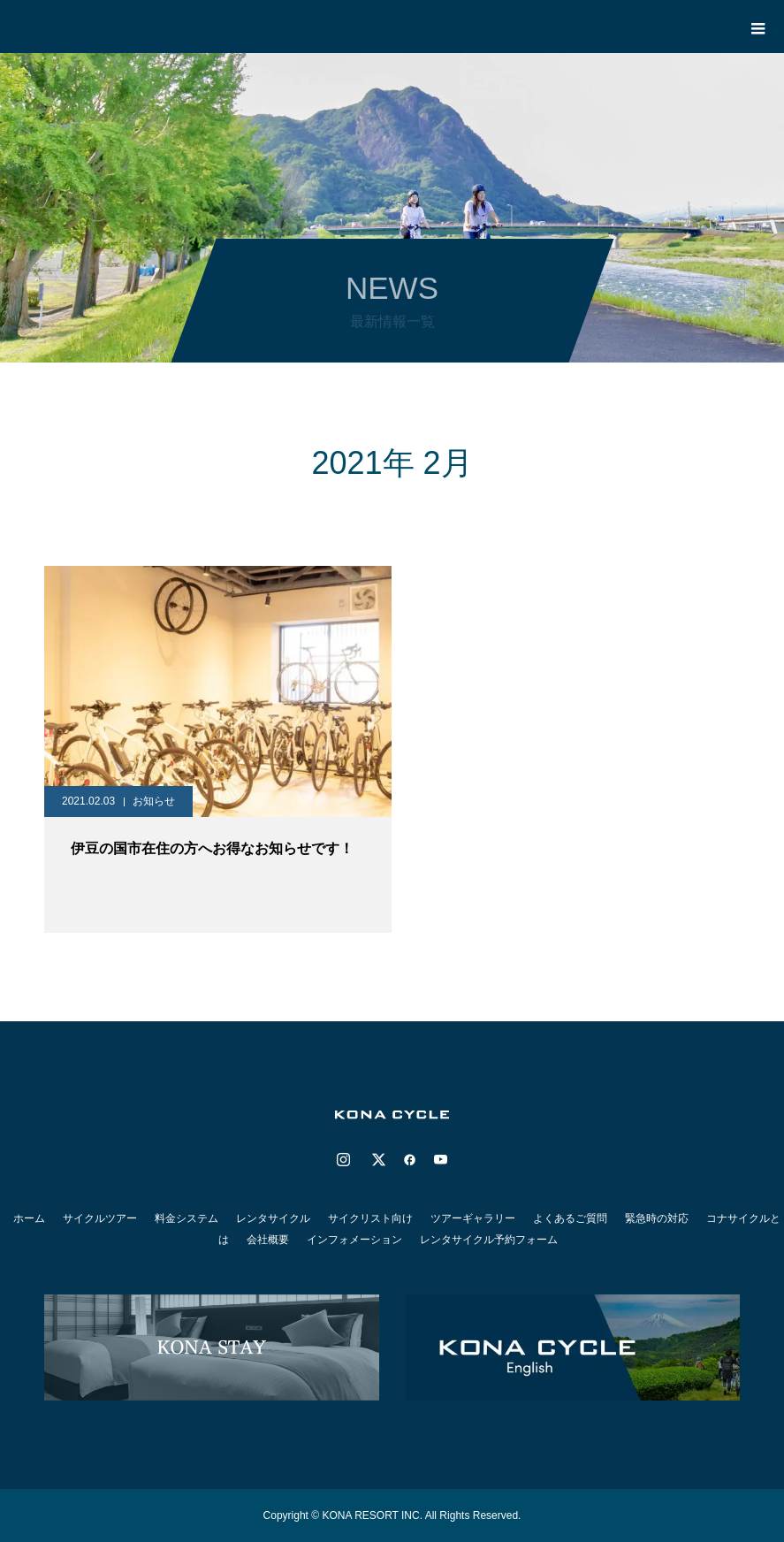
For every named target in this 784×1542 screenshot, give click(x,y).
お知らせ (154, 801)
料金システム (186, 1218)
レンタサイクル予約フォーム (489, 1239)
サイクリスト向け (370, 1218)
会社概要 (268, 1239)
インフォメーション (354, 1239)
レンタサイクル (273, 1218)
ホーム (29, 1218)
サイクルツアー (100, 1218)
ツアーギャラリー (472, 1218)
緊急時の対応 (657, 1218)
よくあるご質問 (570, 1218)
